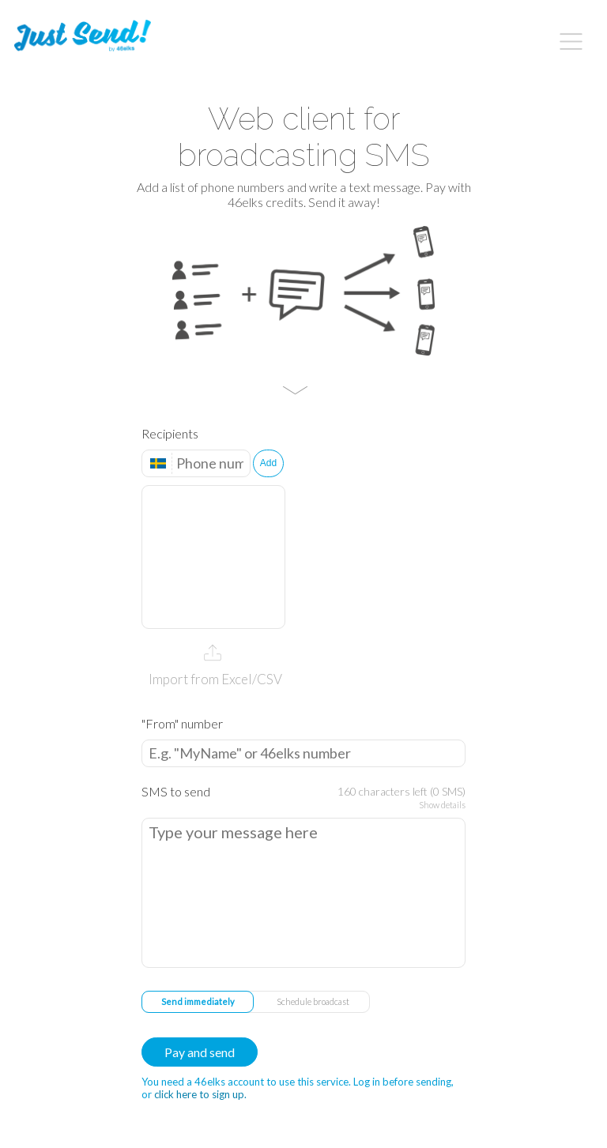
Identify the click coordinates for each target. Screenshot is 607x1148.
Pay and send (199, 1052)
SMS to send (175, 791)
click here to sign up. (200, 1094)
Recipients (169, 433)
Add (268, 463)
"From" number (182, 723)
